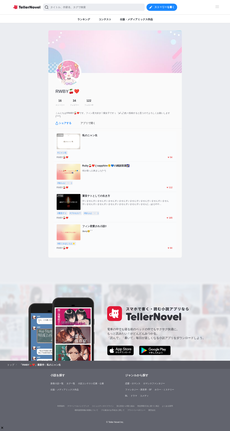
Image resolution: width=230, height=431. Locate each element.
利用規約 (61, 406)
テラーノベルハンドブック (78, 406)
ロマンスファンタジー (154, 383)
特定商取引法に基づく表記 (148, 406)
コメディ (144, 396)
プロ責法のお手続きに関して (112, 410)
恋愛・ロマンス (132, 383)
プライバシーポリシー (136, 410)
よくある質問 (167, 406)
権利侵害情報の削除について (86, 410)
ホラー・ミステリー (164, 389)
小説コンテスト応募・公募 (91, 383)
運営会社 (151, 410)
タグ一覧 (70, 383)
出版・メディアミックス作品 (65, 389)
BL (126, 396)
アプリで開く (88, 123)
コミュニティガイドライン (103, 406)
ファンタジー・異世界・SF (138, 389)
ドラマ (134, 396)
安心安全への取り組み (126, 406)
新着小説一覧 (57, 383)
